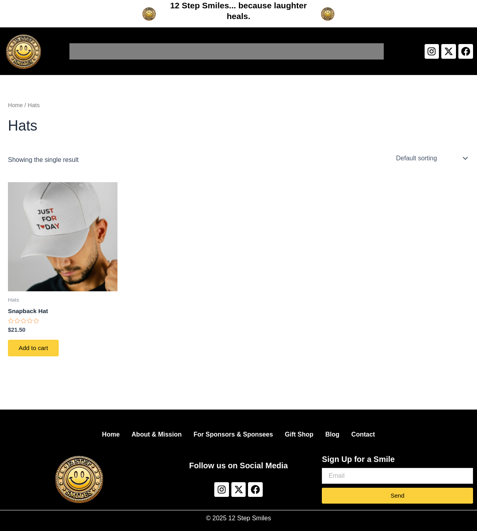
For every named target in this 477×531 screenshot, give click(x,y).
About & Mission (129, 51)
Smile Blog (305, 51)
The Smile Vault (355, 51)
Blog (332, 434)
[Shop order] (431, 158)
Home (84, 51)
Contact (363, 434)
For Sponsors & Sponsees (201, 51)
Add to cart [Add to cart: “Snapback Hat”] (35, 349)
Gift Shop (263, 51)
